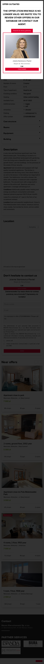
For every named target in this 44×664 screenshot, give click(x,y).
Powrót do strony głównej (22, 31)
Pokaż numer (22, 69)
